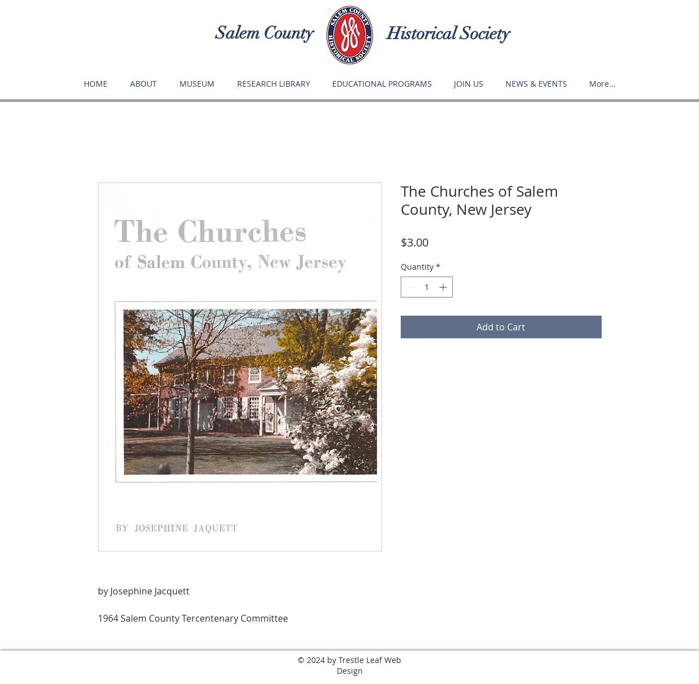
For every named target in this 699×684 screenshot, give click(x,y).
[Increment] (444, 287)
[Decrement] (409, 287)
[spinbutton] (427, 287)
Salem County (265, 33)
